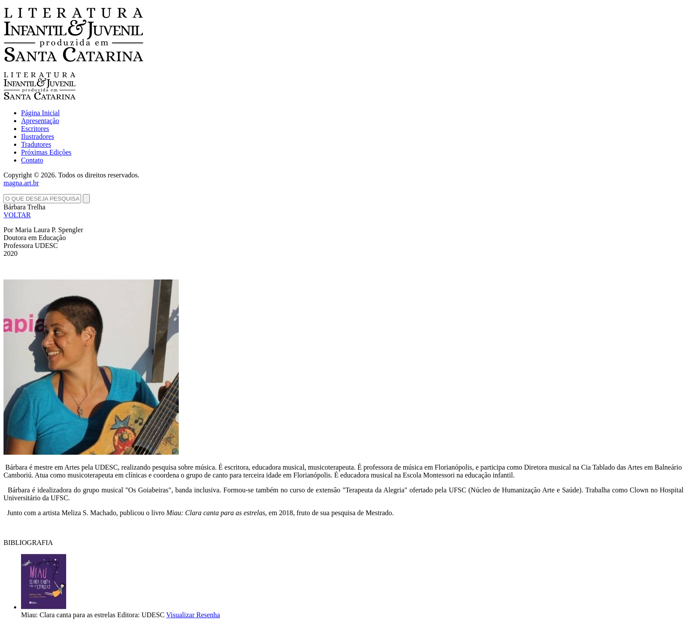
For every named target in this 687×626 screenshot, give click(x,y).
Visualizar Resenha (193, 615)
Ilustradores (37, 136)
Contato (32, 160)
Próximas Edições (46, 152)
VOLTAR (17, 215)
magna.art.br (21, 183)
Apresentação (40, 120)
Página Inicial (40, 113)
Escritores (35, 128)
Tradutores (36, 144)
